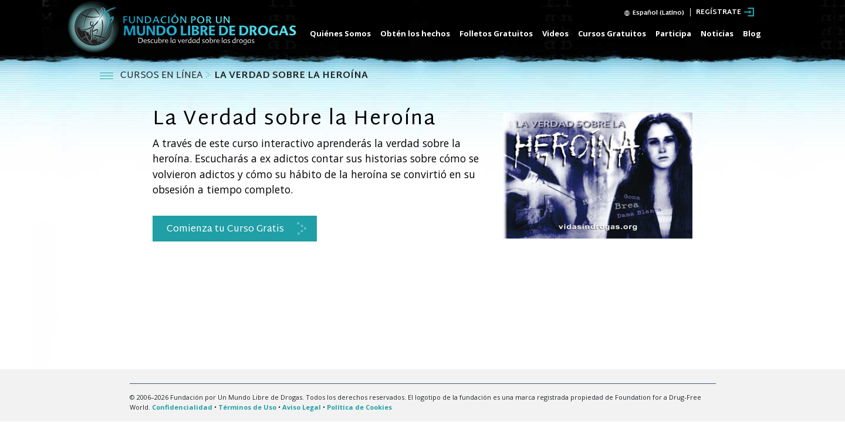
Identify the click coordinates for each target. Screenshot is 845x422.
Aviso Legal (301, 407)
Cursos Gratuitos (612, 33)
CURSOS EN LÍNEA (162, 75)
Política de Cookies (359, 407)
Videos (555, 33)
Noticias (717, 33)
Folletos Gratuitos (496, 33)
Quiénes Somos (340, 33)
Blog (752, 33)
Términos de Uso (247, 407)
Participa (673, 33)
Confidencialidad (182, 407)
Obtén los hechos (415, 33)
